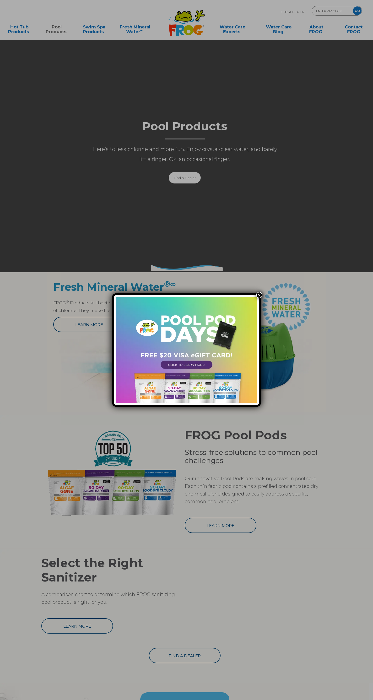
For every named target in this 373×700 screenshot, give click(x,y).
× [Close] (259, 295)
